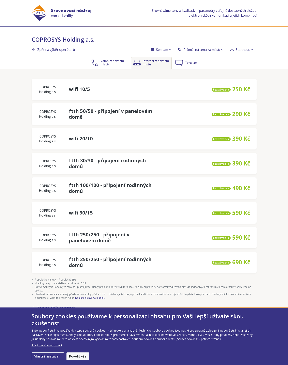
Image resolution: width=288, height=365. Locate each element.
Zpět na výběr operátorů (53, 49)
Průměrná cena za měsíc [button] (201, 49)
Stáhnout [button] (241, 49)
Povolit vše (78, 356)
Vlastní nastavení (47, 356)
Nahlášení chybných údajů (90, 298)
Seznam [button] (160, 49)
